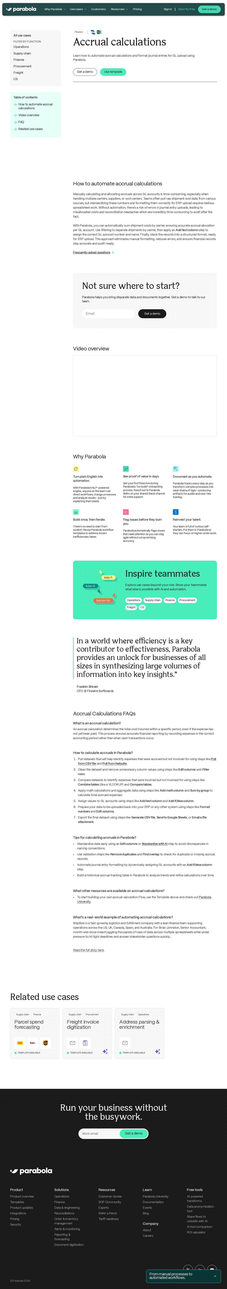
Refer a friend (108, 1213)
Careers (148, 1236)
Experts (104, 1207)
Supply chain (22, 53)
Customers (98, 9)
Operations (21, 47)
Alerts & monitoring (67, 1229)
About (147, 1230)
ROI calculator (196, 1232)
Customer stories (110, 1196)
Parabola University (156, 1196)
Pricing (137, 9)
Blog (146, 1213)
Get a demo (209, 9)
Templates (17, 1202)
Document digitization (69, 1245)
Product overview (22, 1196)
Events (147, 1207)
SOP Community (110, 1202)
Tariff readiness (109, 1219)
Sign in (168, 9)
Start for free (186, 9)
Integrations (18, 1213)
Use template (113, 72)
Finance (18, 60)
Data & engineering (67, 1207)
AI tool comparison (199, 1227)
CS (15, 79)
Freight (18, 72)
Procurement (22, 66)
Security (15, 1224)
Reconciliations (64, 1213)
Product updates (21, 1207)
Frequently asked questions (91, 252)
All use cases (22, 35)
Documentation (153, 1202)
